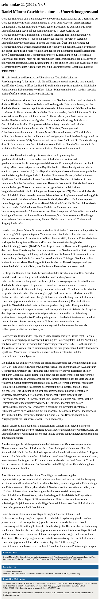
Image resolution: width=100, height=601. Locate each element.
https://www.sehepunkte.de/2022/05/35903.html (40, 588)
